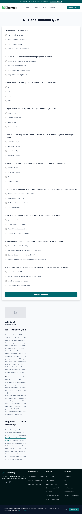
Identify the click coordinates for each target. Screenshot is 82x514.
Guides (37, 7)
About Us (67, 476)
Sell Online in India (35, 480)
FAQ (65, 484)
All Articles (50, 476)
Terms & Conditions (71, 495)
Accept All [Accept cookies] (74, 509)
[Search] (64, 7)
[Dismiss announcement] (80, 1)
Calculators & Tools (53, 495)
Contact (52, 7)
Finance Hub (50, 492)
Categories (50, 480)
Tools (28, 7)
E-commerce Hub (52, 488)
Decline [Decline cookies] (65, 509)
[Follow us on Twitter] (6, 482)
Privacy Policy (69, 492)
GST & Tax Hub (51, 484)
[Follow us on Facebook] (2, 482)
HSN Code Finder (52, 499)
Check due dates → (56, 1)
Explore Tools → (73, 7)
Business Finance (34, 484)
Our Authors (68, 480)
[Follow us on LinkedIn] (10, 482)
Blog (44, 7)
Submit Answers (41, 295)
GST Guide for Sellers (36, 476)
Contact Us (68, 488)
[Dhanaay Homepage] (9, 7)
